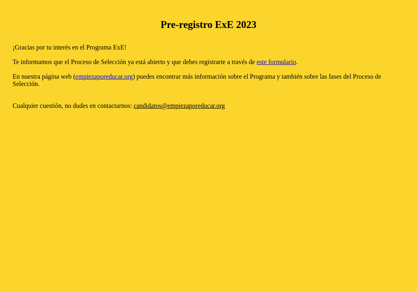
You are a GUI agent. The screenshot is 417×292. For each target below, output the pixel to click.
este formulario (276, 61)
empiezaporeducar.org (104, 76)
